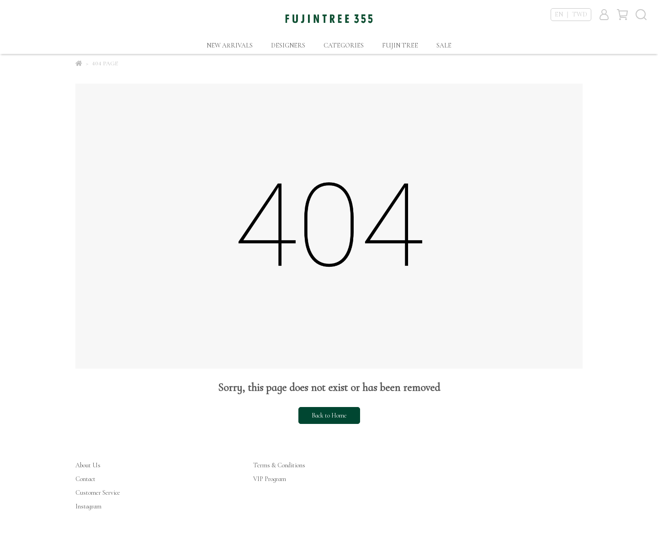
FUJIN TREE (400, 45)
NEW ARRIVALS (230, 45)
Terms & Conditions (279, 465)
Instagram (88, 506)
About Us (88, 465)
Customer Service (97, 493)
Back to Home (329, 415)
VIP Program (269, 479)
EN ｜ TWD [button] (571, 14)
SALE (443, 45)
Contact (85, 479)
